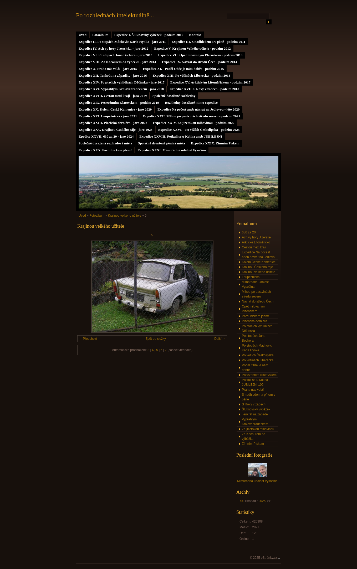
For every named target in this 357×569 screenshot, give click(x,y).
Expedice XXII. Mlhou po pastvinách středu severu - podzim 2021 (191, 116)
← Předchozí (88, 339)
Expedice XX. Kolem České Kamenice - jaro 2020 (115, 109)
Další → (220, 339)
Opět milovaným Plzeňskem (253, 309)
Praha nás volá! (253, 389)
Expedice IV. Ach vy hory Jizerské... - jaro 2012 (113, 48)
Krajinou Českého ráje (257, 267)
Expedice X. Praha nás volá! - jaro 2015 (108, 69)
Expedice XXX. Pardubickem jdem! (105, 150)
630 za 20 (249, 232)
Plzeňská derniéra (254, 321)
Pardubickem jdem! (255, 316)
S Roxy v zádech (254, 404)
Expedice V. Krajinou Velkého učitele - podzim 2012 (192, 48)
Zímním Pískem (253, 444)
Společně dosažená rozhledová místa (105, 143)
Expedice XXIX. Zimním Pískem (215, 143)
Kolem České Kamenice (259, 262)
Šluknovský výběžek (256, 409)
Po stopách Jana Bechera (253, 338)
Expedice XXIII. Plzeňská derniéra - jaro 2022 (113, 123)
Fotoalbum (100, 35)
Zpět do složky (156, 339)
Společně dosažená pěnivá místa (161, 143)
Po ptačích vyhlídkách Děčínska (257, 328)
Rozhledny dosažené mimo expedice (191, 103)
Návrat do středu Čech (257, 301)
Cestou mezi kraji (254, 247)
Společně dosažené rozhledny (173, 96)
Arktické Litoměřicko (256, 242)
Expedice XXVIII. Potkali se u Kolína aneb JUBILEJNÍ (180, 136)
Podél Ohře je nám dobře (255, 367)
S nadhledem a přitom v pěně (258, 397)
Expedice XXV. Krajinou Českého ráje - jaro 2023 (115, 130)
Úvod (82, 35)
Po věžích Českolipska (258, 355)
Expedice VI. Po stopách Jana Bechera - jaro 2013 (115, 55)
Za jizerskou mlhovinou (258, 429)
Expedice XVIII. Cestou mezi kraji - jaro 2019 (113, 96)
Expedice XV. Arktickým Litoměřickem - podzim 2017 (210, 82)
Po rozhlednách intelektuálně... (115, 15)
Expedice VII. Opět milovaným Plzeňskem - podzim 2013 (200, 55)
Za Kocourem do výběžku (253, 436)
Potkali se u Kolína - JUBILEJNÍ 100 (256, 382)
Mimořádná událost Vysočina (255, 284)
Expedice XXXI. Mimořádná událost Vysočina (171, 150)
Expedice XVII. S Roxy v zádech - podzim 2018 (204, 89)
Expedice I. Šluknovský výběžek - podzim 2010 (148, 35)
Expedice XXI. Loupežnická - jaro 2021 (108, 116)
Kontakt (195, 35)
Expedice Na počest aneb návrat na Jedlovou (259, 254)
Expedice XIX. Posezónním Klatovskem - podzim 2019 (119, 103)
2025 (262, 501)
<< (241, 501)
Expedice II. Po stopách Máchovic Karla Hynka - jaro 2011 (122, 42)
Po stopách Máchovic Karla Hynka (257, 348)
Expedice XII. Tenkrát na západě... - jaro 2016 (113, 75)
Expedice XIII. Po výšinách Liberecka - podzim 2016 (192, 75)
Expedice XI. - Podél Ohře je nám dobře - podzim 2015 (183, 69)
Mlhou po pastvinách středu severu (256, 294)
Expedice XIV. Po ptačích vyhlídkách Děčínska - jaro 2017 (122, 82)
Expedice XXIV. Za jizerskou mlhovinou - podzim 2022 (193, 123)
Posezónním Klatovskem (259, 375)
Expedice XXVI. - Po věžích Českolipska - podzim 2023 (199, 130)
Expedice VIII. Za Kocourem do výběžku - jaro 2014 (117, 62)
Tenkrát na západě (255, 414)
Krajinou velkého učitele (124, 215)
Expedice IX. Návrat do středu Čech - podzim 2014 (199, 62)
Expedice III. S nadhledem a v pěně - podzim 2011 (209, 42)
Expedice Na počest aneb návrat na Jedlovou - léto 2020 (198, 109)
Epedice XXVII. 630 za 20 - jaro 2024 (106, 136)
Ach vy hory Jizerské (256, 237)
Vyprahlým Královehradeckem (255, 421)
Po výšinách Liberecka (257, 360)
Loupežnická (250, 277)
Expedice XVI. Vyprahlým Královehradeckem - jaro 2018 (121, 89)
